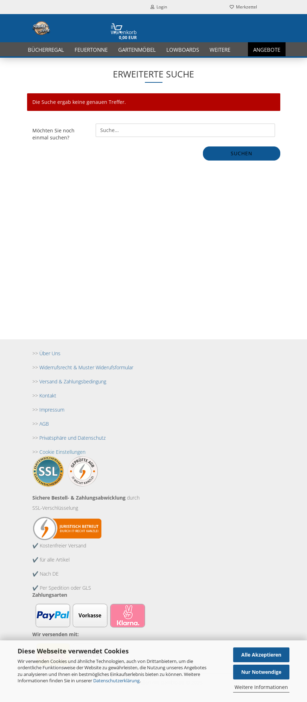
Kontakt (47, 395)
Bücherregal (46, 49)
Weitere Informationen (261, 687)
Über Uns (49, 353)
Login (159, 7)
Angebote (266, 49)
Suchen (241, 153)
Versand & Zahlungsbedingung (72, 381)
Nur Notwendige (261, 672)
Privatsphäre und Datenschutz (72, 437)
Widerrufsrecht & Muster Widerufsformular (86, 367)
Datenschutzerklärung (116, 680)
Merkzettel (243, 7)
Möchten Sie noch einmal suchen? (53, 134)
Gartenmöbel (137, 49)
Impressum (51, 409)
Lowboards (182, 49)
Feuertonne (91, 49)
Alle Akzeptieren (261, 654)
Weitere (220, 49)
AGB (44, 423)
